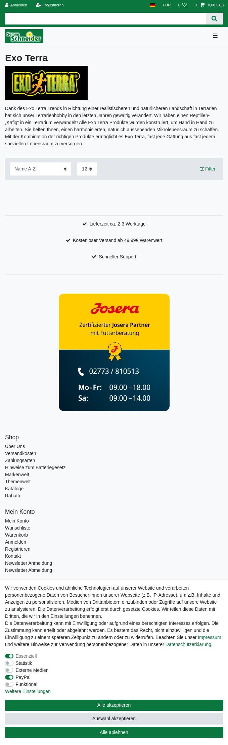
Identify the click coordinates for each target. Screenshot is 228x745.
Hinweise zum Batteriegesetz (35, 467)
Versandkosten (20, 453)
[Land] (152, 5)
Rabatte (13, 495)
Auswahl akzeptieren (114, 718)
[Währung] (166, 5)
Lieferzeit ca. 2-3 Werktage (118, 224)
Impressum (209, 637)
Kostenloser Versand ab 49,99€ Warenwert (117, 240)
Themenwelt (18, 481)
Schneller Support (117, 256)
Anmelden (15, 542)
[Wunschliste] (182, 5)
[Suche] (214, 18)
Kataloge (14, 488)
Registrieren (17, 549)
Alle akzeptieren (114, 705)
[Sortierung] (40, 169)
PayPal (23, 677)
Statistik (24, 663)
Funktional (27, 684)
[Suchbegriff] (105, 18)
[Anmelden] (16, 5)
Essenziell (26, 656)
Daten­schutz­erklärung (188, 644)
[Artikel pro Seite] (87, 169)
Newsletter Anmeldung (28, 563)
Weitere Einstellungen (28, 691)
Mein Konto (17, 521)
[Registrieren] (49, 5)
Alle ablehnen (114, 732)
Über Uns (15, 446)
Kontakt (13, 556)
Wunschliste (17, 528)
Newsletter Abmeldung (28, 570)
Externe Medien (32, 670)
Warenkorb (16, 535)
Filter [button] (208, 169)
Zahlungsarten (20, 460)
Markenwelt (17, 474)
